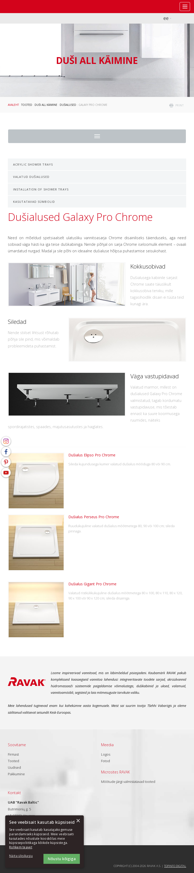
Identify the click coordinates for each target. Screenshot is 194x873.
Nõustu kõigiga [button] (62, 858)
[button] (23, 856)
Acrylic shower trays (33, 164)
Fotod (105, 761)
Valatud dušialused (31, 177)
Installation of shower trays (41, 189)
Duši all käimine (46, 105)
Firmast (13, 754)
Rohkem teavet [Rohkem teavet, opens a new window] (20, 847)
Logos (105, 754)
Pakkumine (16, 774)
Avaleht (13, 105)
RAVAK (19, 6)
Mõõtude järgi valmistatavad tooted (128, 781)
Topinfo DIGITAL (175, 866)
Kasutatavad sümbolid (34, 202)
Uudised (14, 767)
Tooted (26, 105)
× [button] (78, 821)
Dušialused (68, 105)
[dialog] (44, 841)
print (179, 105)
